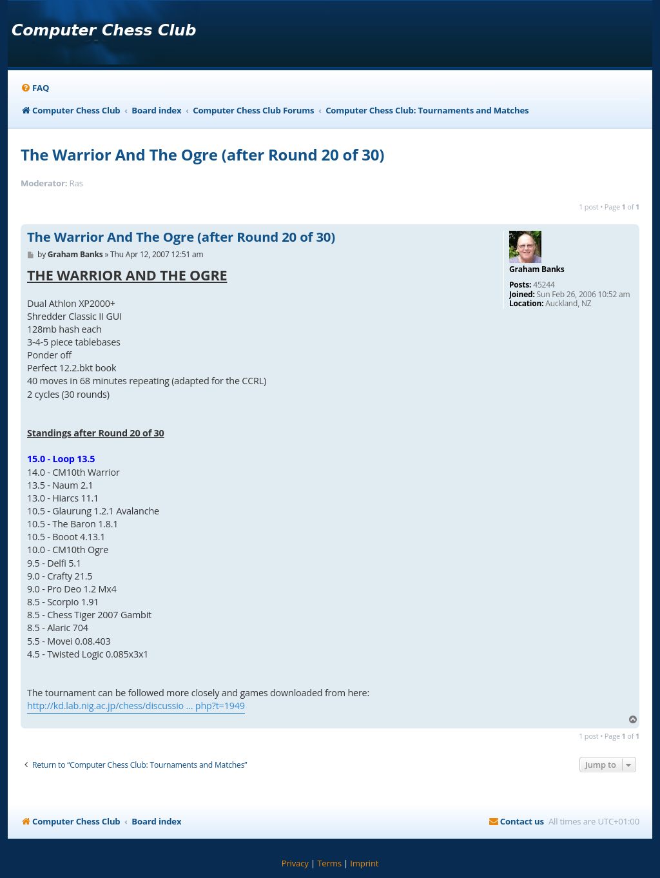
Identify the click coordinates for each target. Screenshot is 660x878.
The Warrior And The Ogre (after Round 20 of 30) (202, 154)
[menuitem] (35, 88)
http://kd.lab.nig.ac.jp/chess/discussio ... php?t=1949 (136, 705)
